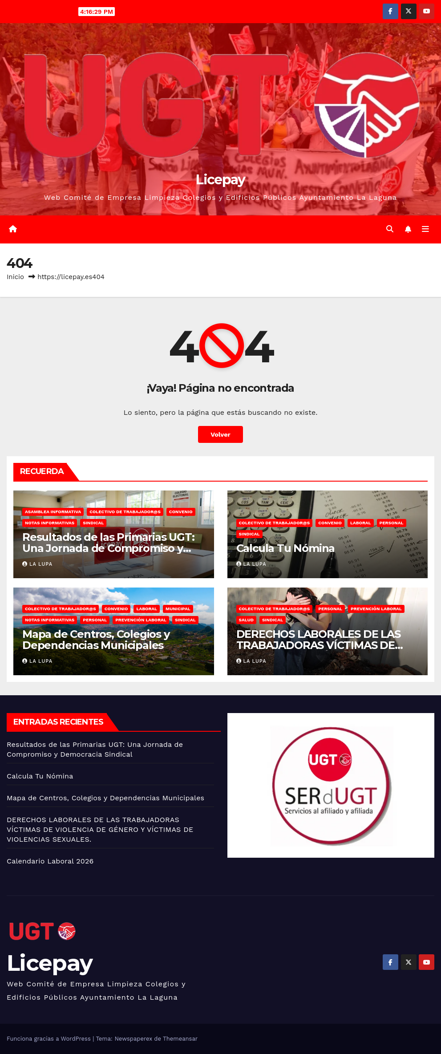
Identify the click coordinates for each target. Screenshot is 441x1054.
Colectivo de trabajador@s (125, 511)
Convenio (181, 511)
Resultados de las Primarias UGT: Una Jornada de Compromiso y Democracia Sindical (108, 548)
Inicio (15, 277)
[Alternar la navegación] (425, 229)
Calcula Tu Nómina (285, 548)
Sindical (93, 522)
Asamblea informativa (53, 511)
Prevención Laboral (140, 619)
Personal (392, 522)
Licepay (220, 179)
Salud (246, 619)
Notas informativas (49, 522)
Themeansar (180, 1038)
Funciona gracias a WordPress (50, 1038)
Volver (220, 434)
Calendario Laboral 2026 (50, 861)
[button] (389, 229)
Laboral (360, 522)
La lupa (37, 564)
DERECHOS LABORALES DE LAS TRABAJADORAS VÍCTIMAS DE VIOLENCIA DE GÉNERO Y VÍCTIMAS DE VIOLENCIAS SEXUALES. (100, 829)
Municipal (178, 608)
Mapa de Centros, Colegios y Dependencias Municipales (96, 640)
